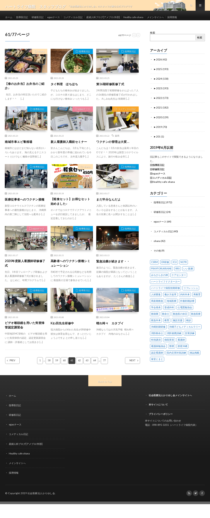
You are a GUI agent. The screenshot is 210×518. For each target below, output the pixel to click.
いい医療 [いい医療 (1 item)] (188, 278)
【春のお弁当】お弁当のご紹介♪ (25, 96)
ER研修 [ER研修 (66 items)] (165, 272)
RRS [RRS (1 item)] (177, 278)
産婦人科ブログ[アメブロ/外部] (120, 18)
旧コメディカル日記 (161, 188)
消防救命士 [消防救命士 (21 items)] (157, 343)
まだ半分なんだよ (110, 211)
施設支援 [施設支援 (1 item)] (177, 330)
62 (79, 374)
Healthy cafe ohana (154, 18)
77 (105, 374)
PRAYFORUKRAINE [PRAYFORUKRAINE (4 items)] (161, 278)
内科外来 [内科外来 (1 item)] (185, 304)
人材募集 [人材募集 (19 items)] (156, 304)
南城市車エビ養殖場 (20, 153)
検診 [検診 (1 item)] (188, 330)
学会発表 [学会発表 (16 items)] (156, 317)
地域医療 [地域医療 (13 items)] (171, 311)
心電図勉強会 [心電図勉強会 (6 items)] (185, 317)
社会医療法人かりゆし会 (41, 507)
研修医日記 (43, 18)
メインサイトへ (180, 18)
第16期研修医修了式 (111, 94)
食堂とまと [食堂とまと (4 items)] (157, 369)
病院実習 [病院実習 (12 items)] (169, 349)
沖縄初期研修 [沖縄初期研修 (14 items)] (158, 336)
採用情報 (13, 25)
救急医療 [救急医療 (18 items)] (196, 323)
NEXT (129, 374)
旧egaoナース (157, 183)
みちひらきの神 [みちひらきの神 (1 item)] (159, 285)
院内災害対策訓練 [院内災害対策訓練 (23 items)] (176, 362)
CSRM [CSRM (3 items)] (154, 272)
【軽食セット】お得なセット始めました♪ (71, 213)
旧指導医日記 (157, 175)
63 (87, 374)
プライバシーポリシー (161, 428)
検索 (152, 43)
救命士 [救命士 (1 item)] (165, 323)
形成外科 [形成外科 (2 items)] (169, 317)
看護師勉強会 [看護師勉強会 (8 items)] (158, 356)
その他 (157, 260)
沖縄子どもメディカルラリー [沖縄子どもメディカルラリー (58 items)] (184, 336)
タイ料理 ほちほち (66, 94)
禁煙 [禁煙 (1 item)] (171, 356)
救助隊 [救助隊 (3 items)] (154, 323)
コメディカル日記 (85, 18)
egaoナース (62, 18)
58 (48, 374)
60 (63, 374)
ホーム (9, 18)
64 (95, 374)
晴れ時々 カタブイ (111, 336)
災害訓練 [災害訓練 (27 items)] (189, 343)
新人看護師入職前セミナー (71, 153)
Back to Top (105, 395)
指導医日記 (25, 18)
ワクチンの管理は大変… (114, 153)
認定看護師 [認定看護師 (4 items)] (157, 362)
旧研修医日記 (157, 179)
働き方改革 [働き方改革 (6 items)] (170, 304)
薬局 (117, 147)
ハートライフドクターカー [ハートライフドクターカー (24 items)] (165, 291)
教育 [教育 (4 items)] (166, 330)
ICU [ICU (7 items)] (175, 272)
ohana (40, 62)
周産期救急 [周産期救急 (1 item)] (157, 311)
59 (55, 374)
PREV (16, 374)
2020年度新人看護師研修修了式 (26, 275)
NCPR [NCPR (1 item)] (183, 272)
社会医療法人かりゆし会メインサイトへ (170, 409)
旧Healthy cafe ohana (162, 192)
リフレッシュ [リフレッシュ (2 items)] (191, 298)
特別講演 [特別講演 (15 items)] (156, 349)
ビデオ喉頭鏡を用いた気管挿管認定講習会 (25, 338)
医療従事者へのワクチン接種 (25, 213)
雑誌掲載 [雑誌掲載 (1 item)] (194, 362)
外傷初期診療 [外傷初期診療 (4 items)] (187, 311)
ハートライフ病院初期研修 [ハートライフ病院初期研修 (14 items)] (165, 298)
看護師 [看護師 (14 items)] (181, 349)
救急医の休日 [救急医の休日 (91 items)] (180, 323)
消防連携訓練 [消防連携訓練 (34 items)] (174, 343)
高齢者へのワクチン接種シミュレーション (71, 275)
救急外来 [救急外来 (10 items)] (156, 330)
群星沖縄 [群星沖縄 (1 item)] (182, 356)
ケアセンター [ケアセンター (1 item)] (179, 285)
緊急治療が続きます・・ (115, 273)
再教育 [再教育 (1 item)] (197, 304)
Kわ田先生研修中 (64, 336)
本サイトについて (158, 418)
